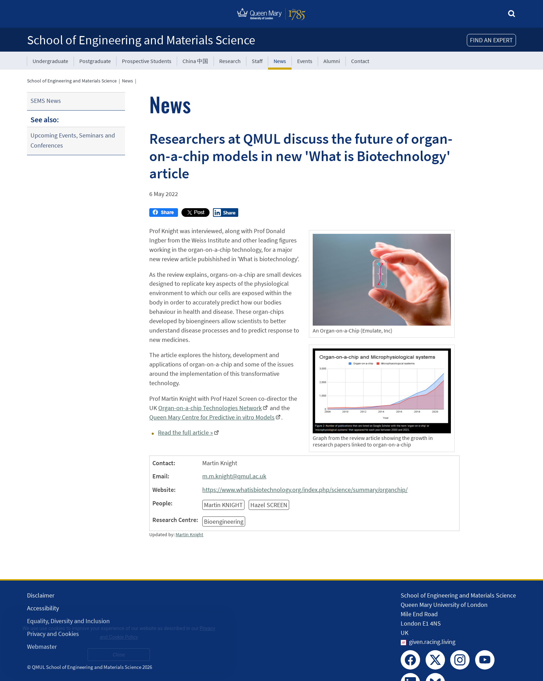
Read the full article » (185, 432)
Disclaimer (40, 595)
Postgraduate (95, 61)
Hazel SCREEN (268, 505)
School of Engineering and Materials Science (141, 40)
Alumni (331, 61)
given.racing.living (432, 642)
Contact (360, 61)
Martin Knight (189, 534)
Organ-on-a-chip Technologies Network (210, 408)
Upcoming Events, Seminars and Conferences (72, 140)
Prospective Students (146, 61)
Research (230, 61)
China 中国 (195, 61)
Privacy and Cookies (53, 634)
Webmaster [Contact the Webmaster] (42, 647)
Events (304, 61)
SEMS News (45, 101)
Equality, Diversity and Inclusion (68, 621)
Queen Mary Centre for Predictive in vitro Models (212, 417)
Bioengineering (223, 521)
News (280, 61)
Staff (257, 61)
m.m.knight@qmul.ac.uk (234, 476)
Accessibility (43, 608)
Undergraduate (50, 61)
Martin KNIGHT (223, 505)
